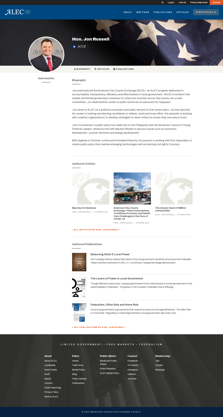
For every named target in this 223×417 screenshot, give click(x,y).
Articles (182, 12)
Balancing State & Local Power (110, 254)
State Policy (206, 12)
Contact (48, 383)
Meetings (143, 12)
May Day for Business (84, 208)
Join (157, 361)
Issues (75, 361)
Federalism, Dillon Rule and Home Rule (114, 304)
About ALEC (50, 361)
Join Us (182, 2)
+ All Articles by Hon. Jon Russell (95, 230)
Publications (163, 12)
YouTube (132, 378)
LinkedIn (132, 374)
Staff (46, 374)
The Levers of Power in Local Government (117, 278)
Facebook (133, 361)
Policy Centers (79, 378)
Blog (74, 374)
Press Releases (108, 368)
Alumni (47, 378)
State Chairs (50, 370)
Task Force (77, 365)
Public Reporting (52, 387)
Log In (171, 2)
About (128, 12)
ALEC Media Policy (109, 373)
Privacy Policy (51, 392)
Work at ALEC (51, 396)
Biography (82, 69)
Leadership (49, 365)
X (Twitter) (133, 365)
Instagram (133, 370)
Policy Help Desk (198, 2)
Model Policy (78, 370)
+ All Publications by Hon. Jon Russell (98, 327)
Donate (216, 2)
